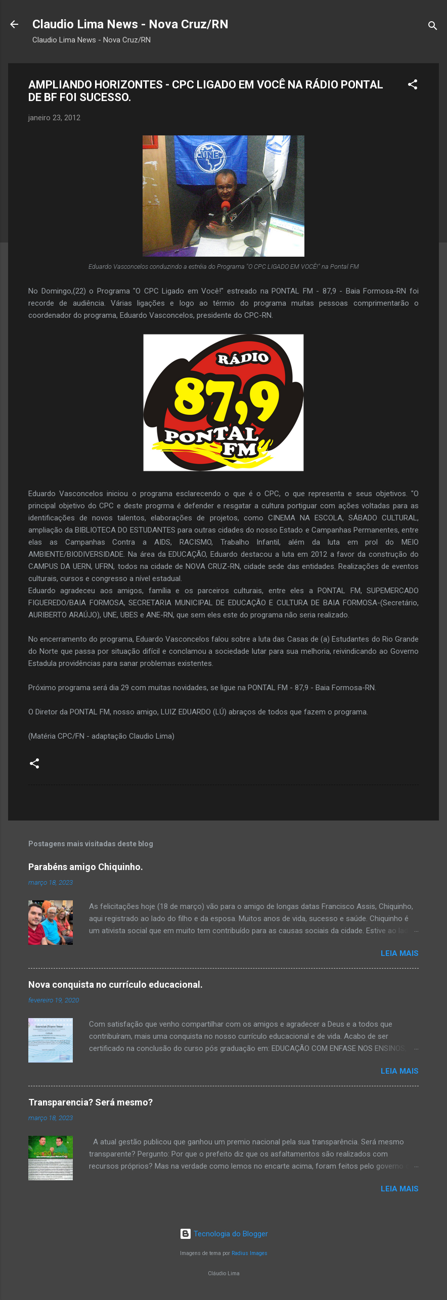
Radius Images (249, 1253)
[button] (413, 86)
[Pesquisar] (433, 27)
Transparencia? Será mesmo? (90, 1102)
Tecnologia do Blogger (224, 1233)
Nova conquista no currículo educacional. (115, 984)
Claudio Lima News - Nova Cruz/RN (130, 24)
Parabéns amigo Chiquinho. (85, 866)
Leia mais (400, 953)
